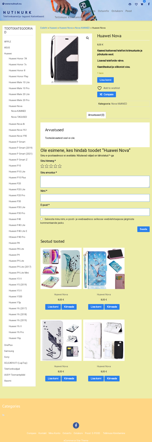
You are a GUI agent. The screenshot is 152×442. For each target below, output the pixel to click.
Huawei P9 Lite (16, 260)
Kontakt (73, 11)
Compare (60, 11)
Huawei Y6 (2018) (18, 314)
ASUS (7, 47)
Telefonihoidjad (12, 368)
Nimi (43, 190)
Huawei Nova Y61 (18, 130)
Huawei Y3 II (15, 278)
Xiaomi (7, 380)
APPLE (7, 41)
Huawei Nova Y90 (18, 135)
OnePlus (8, 345)
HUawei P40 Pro (17, 237)
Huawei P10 (15, 165)
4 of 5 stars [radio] (55, 166)
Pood (128, 11)
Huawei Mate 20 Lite (19, 94)
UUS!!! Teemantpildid (14, 374)
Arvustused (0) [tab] (96, 115)
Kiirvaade (52, 297)
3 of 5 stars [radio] (51, 166)
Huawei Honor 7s (18, 64)
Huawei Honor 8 (17, 70)
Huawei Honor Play (18, 76)
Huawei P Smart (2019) (20, 147)
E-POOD (96, 430)
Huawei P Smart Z (18, 159)
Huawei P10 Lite (17, 171)
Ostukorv (117, 11)
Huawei (8, 53)
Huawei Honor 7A (18, 58)
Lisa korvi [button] (52, 289)
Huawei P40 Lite (17, 225)
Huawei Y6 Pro (16, 332)
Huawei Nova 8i (17, 124)
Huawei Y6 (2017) (18, 308)
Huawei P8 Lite (16, 249)
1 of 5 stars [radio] (42, 166)
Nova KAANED (18, 111)
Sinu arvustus (48, 172)
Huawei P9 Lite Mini (19, 272)
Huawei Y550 (15, 296)
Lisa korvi (105, 80)
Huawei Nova (15, 106)
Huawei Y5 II (15, 290)
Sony (6, 357)
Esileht (43, 27)
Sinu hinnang (48, 160)
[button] (87, 38)
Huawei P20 (15, 183)
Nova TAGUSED (19, 117)
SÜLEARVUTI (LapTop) (15, 363)
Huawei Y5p (15, 302)
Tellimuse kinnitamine (69, 17)
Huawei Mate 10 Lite (19, 82)
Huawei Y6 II (15, 326)
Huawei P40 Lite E (18, 231)
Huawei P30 (15, 201)
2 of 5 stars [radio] (47, 166)
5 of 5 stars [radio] (60, 166)
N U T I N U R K (17, 12)
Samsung (9, 351)
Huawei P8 (14, 243)
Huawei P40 (15, 219)
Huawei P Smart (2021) (20, 153)
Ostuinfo (103, 11)
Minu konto (88, 11)
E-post (44, 205)
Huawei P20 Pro (17, 195)
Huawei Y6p (15, 338)
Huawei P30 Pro (17, 213)
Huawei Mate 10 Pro (19, 88)
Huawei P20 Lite (17, 189)
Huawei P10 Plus (17, 177)
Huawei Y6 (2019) (18, 320)
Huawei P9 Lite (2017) (20, 266)
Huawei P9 (14, 254)
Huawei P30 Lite (17, 207)
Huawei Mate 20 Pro (19, 100)
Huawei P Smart (17, 141)
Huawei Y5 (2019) (18, 284)
